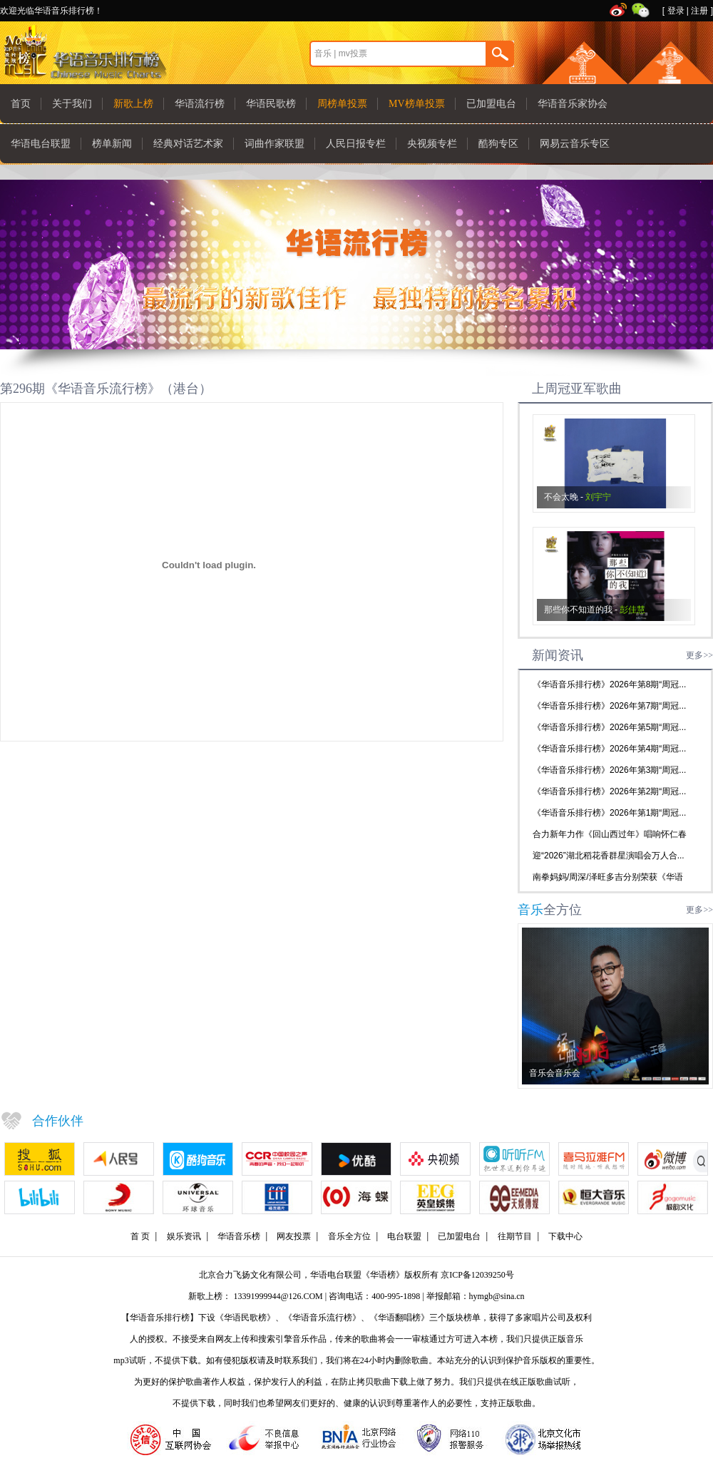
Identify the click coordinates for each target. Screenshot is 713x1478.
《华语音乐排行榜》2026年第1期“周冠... (609, 813)
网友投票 (294, 1236)
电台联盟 (404, 1236)
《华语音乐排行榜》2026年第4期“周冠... (609, 749)
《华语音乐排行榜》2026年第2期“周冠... (609, 791)
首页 (21, 103)
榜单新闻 (112, 143)
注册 (699, 11)
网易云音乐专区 (575, 143)
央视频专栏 (432, 143)
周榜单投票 (342, 103)
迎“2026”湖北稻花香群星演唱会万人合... (608, 856)
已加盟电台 (491, 103)
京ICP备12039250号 (477, 1275)
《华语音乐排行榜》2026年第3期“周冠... (609, 770)
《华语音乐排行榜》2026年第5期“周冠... (609, 727)
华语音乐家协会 (572, 103)
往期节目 (515, 1236)
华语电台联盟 (41, 143)
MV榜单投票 (417, 103)
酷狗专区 (498, 143)
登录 (675, 11)
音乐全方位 (349, 1236)
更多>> (699, 655)
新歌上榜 (133, 103)
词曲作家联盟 (274, 143)
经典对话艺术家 (188, 143)
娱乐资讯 (184, 1236)
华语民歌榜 (271, 103)
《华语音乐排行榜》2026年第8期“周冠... (609, 684)
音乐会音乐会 (554, 1073)
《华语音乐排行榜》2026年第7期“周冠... (609, 706)
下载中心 (565, 1236)
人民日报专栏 (356, 143)
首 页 (140, 1236)
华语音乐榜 (238, 1236)
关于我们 (72, 103)
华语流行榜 (200, 103)
